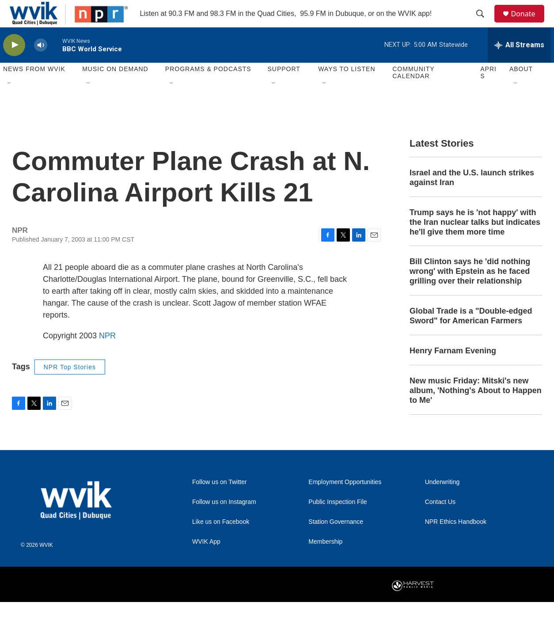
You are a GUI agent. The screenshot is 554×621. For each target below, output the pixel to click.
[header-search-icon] (484, 23)
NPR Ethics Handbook (455, 541)
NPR (107, 354)
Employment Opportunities (344, 501)
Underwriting (442, 501)
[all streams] (519, 64)
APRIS (488, 92)
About (521, 88)
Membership (325, 560)
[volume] (40, 64)
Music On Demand (115, 88)
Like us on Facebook (220, 541)
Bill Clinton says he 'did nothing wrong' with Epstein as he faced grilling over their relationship (470, 290)
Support (283, 88)
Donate (528, 23)
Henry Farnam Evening (453, 370)
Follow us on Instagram (224, 521)
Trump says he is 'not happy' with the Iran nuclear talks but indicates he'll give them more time (475, 241)
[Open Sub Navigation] (9, 102)
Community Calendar (413, 92)
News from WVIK (34, 88)
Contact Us (440, 521)
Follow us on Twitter (219, 501)
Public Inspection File (337, 521)
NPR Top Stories (70, 386)
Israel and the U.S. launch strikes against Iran (472, 196)
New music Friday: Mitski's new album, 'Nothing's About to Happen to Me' (476, 409)
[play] (14, 64)
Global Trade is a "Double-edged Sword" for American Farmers (471, 335)
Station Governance (335, 541)
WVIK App (206, 560)
